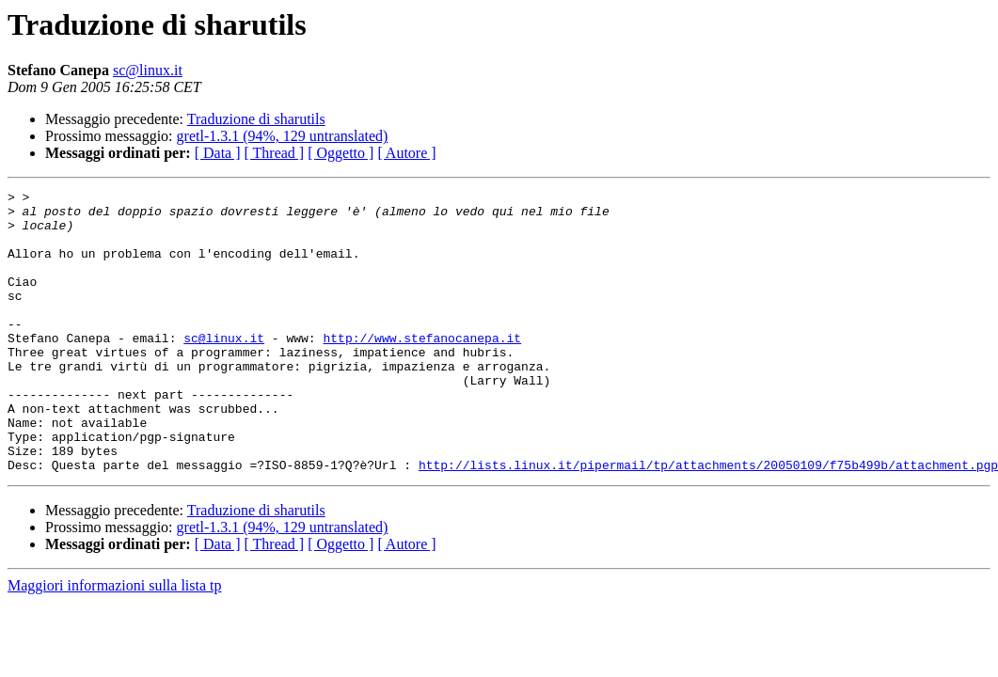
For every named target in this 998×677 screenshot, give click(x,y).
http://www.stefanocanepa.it (422, 368)
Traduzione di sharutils (256, 119)
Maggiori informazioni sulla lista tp (115, 642)
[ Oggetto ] (340, 153)
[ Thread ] (275, 153)
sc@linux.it (147, 70)
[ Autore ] (406, 153)
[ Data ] (218, 153)
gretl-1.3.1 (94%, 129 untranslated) (282, 136)
